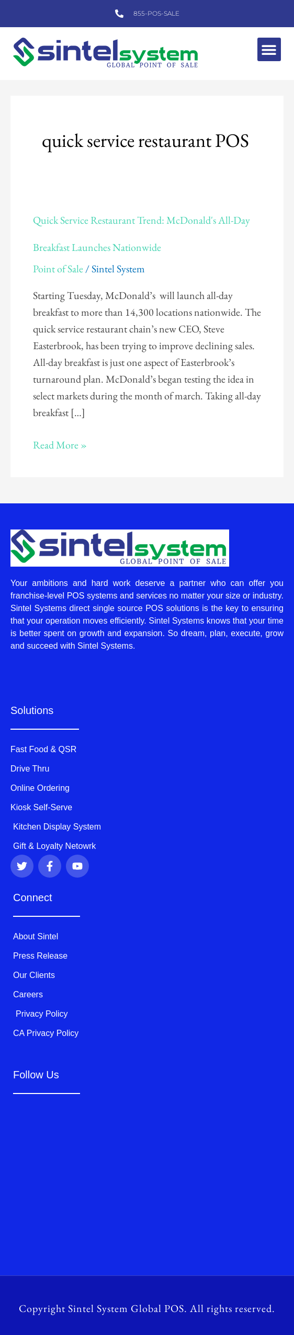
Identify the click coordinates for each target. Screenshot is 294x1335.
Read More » (60, 444)
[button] (269, 49)
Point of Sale (58, 268)
